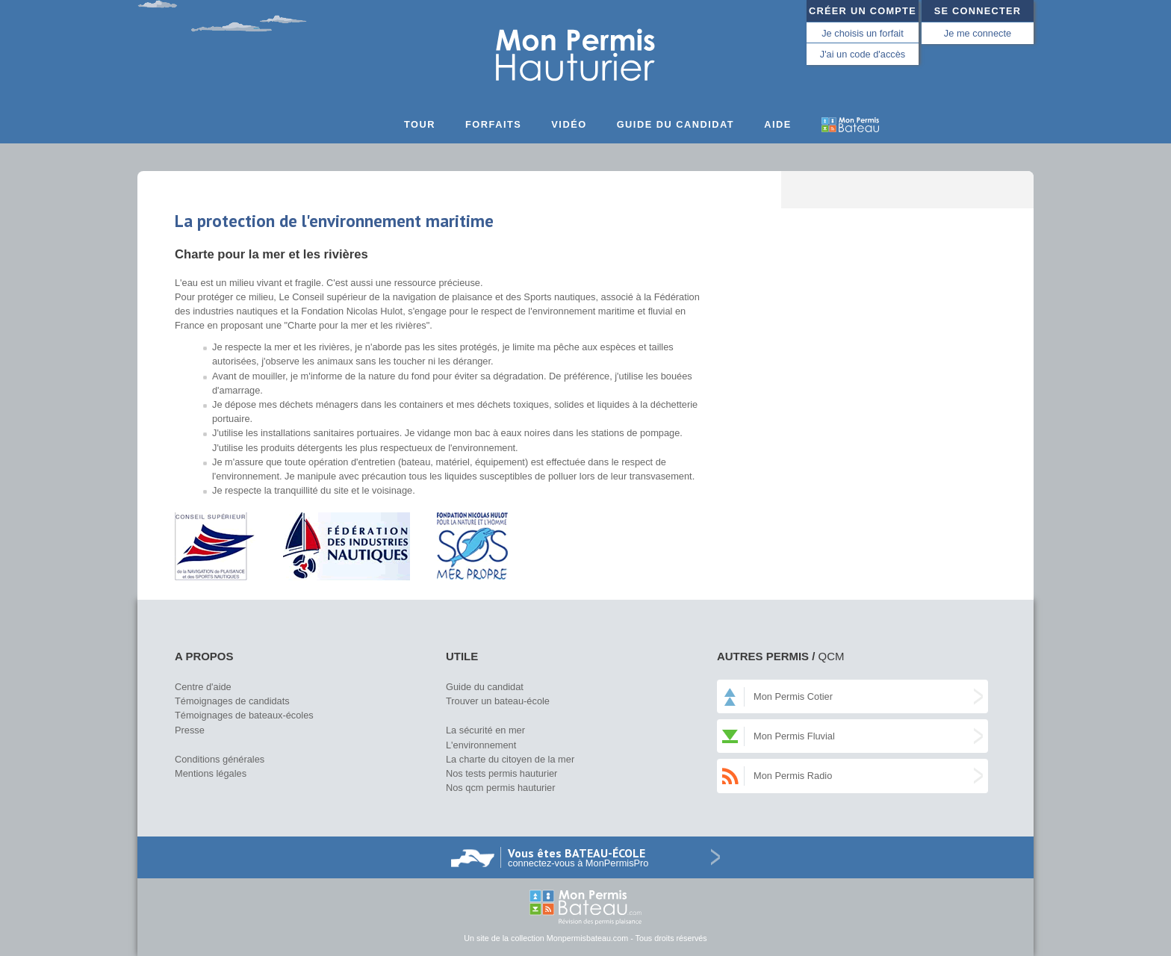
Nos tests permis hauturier (501, 773)
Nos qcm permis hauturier (501, 787)
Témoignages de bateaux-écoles (244, 715)
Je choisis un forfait (862, 33)
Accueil (377, 129)
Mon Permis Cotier (793, 696)
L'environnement (481, 745)
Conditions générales (219, 759)
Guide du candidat (676, 124)
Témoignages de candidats (232, 701)
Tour (419, 124)
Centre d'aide (203, 686)
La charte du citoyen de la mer (510, 759)
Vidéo (568, 124)
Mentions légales (210, 773)
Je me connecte (977, 33)
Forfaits (493, 124)
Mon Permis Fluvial (794, 736)
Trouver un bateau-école (498, 701)
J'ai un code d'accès (862, 54)
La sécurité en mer (485, 730)
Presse (190, 730)
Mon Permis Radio (793, 775)
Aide (778, 124)
